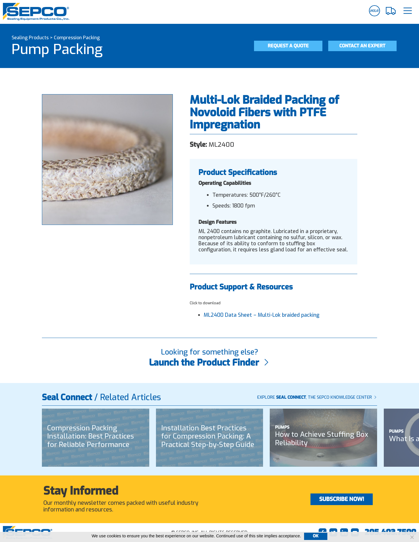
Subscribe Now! (341, 499)
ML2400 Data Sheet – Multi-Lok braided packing (261, 315)
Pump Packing (57, 49)
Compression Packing (77, 38)
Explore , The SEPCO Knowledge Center (317, 397)
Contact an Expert (362, 46)
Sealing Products (30, 38)
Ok (316, 536)
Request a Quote (288, 46)
